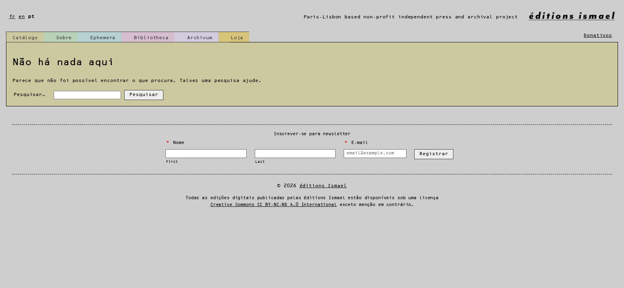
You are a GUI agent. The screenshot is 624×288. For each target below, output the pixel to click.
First (171, 162)
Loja (237, 38)
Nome (175, 143)
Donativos (598, 35)
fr (12, 16)
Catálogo (25, 38)
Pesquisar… (29, 94)
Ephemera (102, 38)
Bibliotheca (151, 38)
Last (259, 162)
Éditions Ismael (323, 186)
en (21, 16)
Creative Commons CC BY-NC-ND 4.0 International (273, 205)
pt (31, 16)
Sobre (64, 38)
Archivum (199, 38)
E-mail (356, 143)
